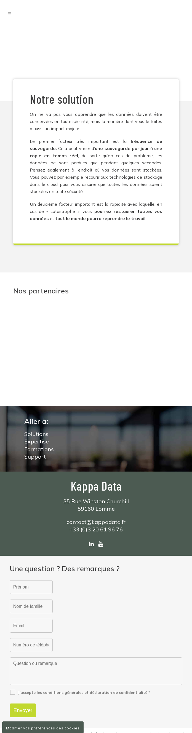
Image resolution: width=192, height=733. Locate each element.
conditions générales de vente (90, 699)
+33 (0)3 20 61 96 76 (96, 488)
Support (35, 416)
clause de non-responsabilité (130, 693)
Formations (39, 408)
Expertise (36, 400)
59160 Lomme (96, 468)
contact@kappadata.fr (96, 481)
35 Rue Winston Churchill (96, 460)
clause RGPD (138, 699)
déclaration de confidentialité (67, 693)
